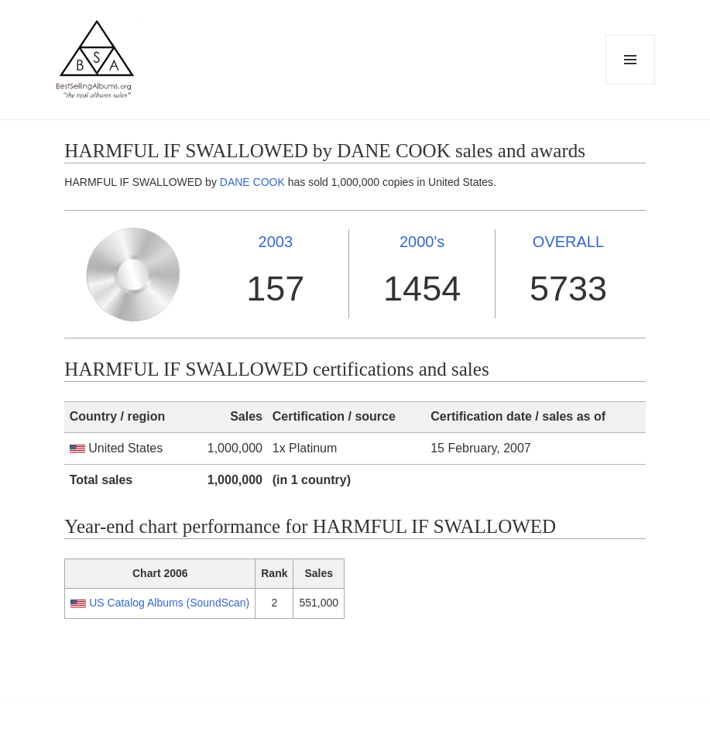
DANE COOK (252, 182)
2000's (422, 241)
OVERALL (568, 241)
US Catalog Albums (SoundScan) (169, 602)
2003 (276, 241)
